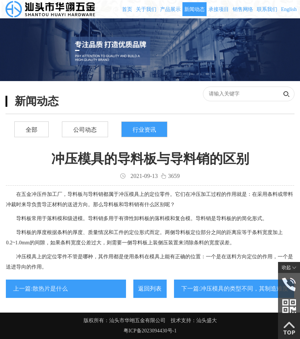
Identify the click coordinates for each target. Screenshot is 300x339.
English (289, 9)
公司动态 (85, 130)
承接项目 (218, 9)
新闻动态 (194, 9)
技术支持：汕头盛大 (194, 320)
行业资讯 (144, 130)
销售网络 (243, 9)
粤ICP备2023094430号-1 (150, 330)
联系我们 (267, 9)
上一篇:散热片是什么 (40, 288)
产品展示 (170, 9)
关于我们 (146, 9)
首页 (127, 9)
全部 (31, 130)
